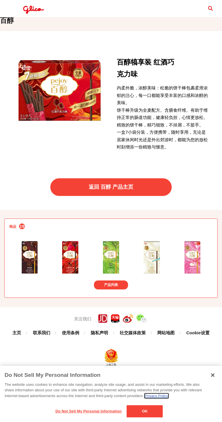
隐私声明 (99, 350)
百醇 (7, 38)
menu (10, 10)
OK (145, 411)
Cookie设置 (198, 350)
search (205, 10)
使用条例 (70, 350)
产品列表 (111, 302)
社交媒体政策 (133, 350)
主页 (16, 350)
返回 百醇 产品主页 (111, 205)
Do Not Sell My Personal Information (89, 411)
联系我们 (41, 350)
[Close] (212, 375)
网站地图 (166, 350)
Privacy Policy (156, 396)
